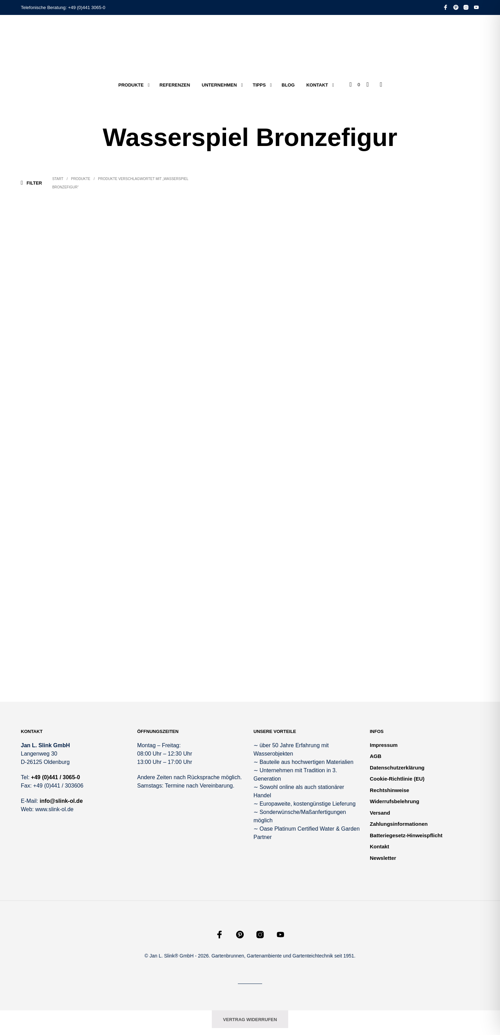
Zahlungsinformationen (399, 824)
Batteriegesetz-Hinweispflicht (406, 835)
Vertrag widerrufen (250, 1019)
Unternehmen (219, 85)
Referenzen (174, 85)
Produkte (131, 85)
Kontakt (317, 85)
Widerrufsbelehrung (394, 801)
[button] (355, 84)
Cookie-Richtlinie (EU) (397, 779)
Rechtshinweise (389, 790)
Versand (380, 813)
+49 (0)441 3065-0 (86, 7)
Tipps (259, 85)
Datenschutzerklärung (397, 768)
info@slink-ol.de (61, 801)
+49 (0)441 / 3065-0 (55, 777)
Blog (288, 85)
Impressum (384, 745)
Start (57, 179)
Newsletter (383, 858)
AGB (375, 756)
